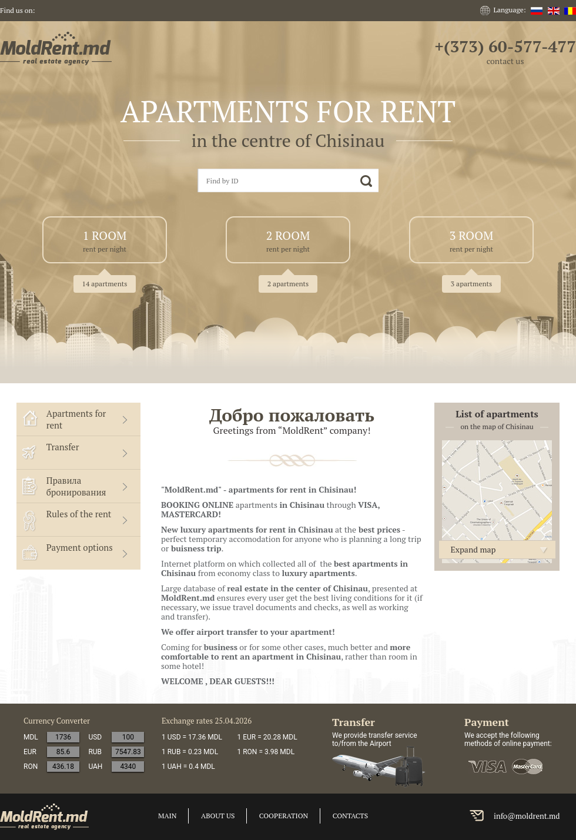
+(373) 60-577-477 (505, 46)
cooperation (284, 815)
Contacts (350, 815)
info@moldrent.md (527, 816)
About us (218, 815)
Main (167, 815)
